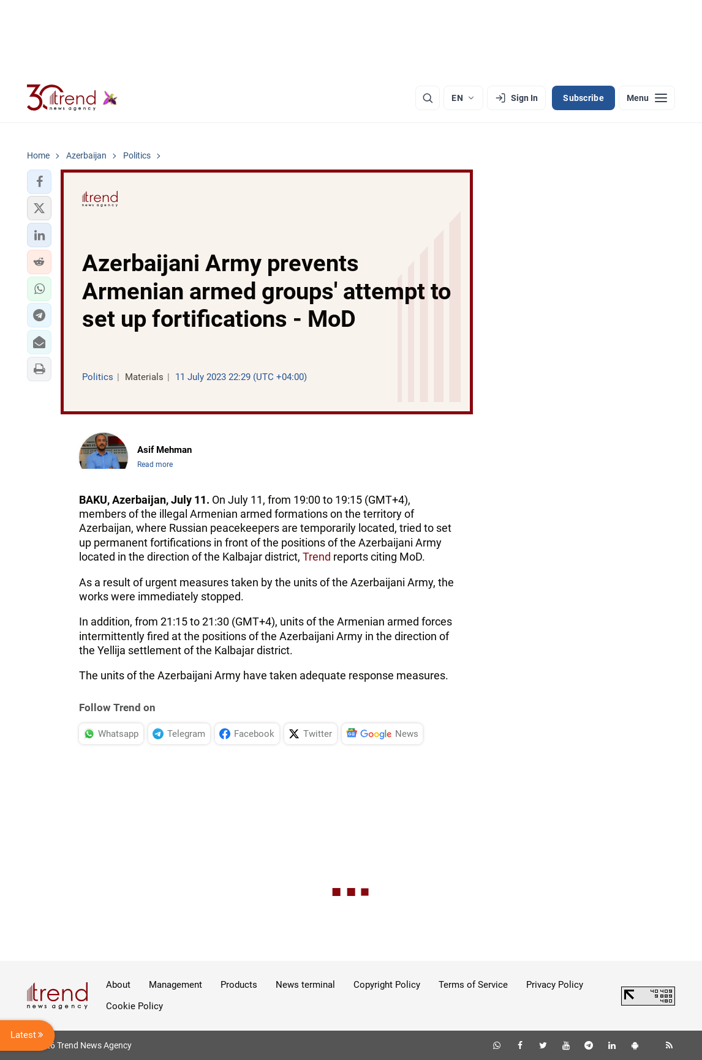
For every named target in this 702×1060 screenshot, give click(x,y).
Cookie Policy (134, 1006)
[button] (39, 181)
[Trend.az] (72, 97)
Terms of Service (473, 984)
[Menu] (647, 98)
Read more (155, 464)
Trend (317, 556)
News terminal (305, 984)
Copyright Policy (386, 984)
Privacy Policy (554, 984)
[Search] (427, 98)
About (118, 984)
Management (175, 984)
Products (239, 984)
